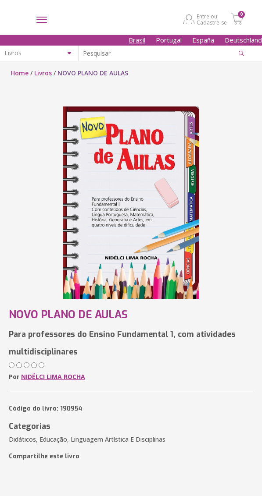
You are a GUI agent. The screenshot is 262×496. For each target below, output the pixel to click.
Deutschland (243, 39)
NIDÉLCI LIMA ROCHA (53, 376)
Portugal (169, 39)
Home (20, 73)
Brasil (137, 39)
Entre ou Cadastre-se (212, 19)
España (203, 39)
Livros (43, 73)
